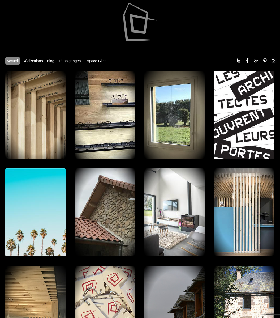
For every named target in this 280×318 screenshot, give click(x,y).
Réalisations (33, 61)
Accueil (13, 61)
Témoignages (69, 61)
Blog (50, 61)
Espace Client (96, 61)
